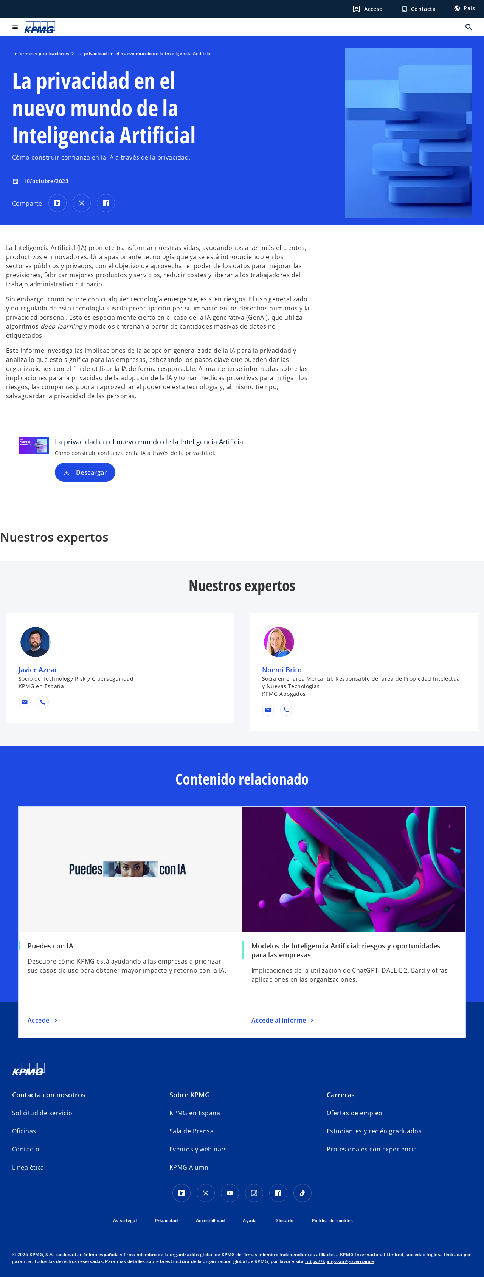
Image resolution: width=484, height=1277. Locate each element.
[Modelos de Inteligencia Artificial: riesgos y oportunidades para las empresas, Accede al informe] (283, 1020)
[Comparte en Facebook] (106, 203)
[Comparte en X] (82, 203)
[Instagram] (254, 1193)
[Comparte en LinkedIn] (57, 203)
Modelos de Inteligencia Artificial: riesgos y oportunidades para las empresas (346, 950)
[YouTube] (230, 1193)
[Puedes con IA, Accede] (43, 1020)
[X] (206, 1193)
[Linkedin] (181, 1193)
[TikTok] (302, 1193)
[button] (25, 702)
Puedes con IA (50, 945)
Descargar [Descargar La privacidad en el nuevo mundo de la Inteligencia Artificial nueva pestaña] (91, 472)
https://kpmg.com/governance (339, 1261)
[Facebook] (278, 1193)
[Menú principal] (15, 27)
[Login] (367, 9)
